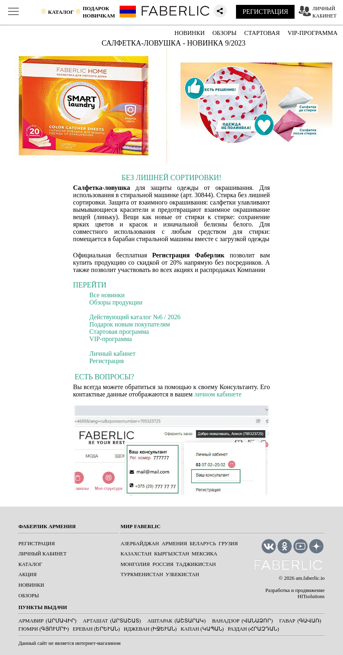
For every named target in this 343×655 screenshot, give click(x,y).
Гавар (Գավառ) (300, 621)
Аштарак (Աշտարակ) (176, 621)
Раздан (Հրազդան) (253, 629)
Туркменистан (141, 574)
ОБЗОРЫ (224, 33)
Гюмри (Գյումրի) (43, 629)
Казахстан (135, 554)
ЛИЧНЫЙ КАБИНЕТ (42, 554)
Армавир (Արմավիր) (47, 621)
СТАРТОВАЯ (262, 33)
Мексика (204, 554)
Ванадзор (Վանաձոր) (242, 621)
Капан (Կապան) (202, 629)
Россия (163, 564)
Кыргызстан (171, 554)
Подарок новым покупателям (130, 324)
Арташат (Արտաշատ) (112, 621)
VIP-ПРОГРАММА (313, 33)
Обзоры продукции (116, 302)
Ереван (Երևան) (96, 629)
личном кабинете (217, 394)
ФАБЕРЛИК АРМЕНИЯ (47, 526)
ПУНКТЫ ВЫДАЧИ (42, 607)
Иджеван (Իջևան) (150, 629)
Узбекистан (182, 574)
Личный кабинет (112, 353)
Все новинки (107, 295)
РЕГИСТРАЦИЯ (265, 11)
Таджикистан (196, 564)
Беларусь (203, 543)
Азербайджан (139, 543)
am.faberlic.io (310, 578)
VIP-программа (111, 338)
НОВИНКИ (190, 33)
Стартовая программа (119, 331)
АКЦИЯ (27, 574)
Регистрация (107, 360)
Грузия (228, 543)
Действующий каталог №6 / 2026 (135, 316)
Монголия (135, 564)
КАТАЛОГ (30, 564)
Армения (174, 543)
